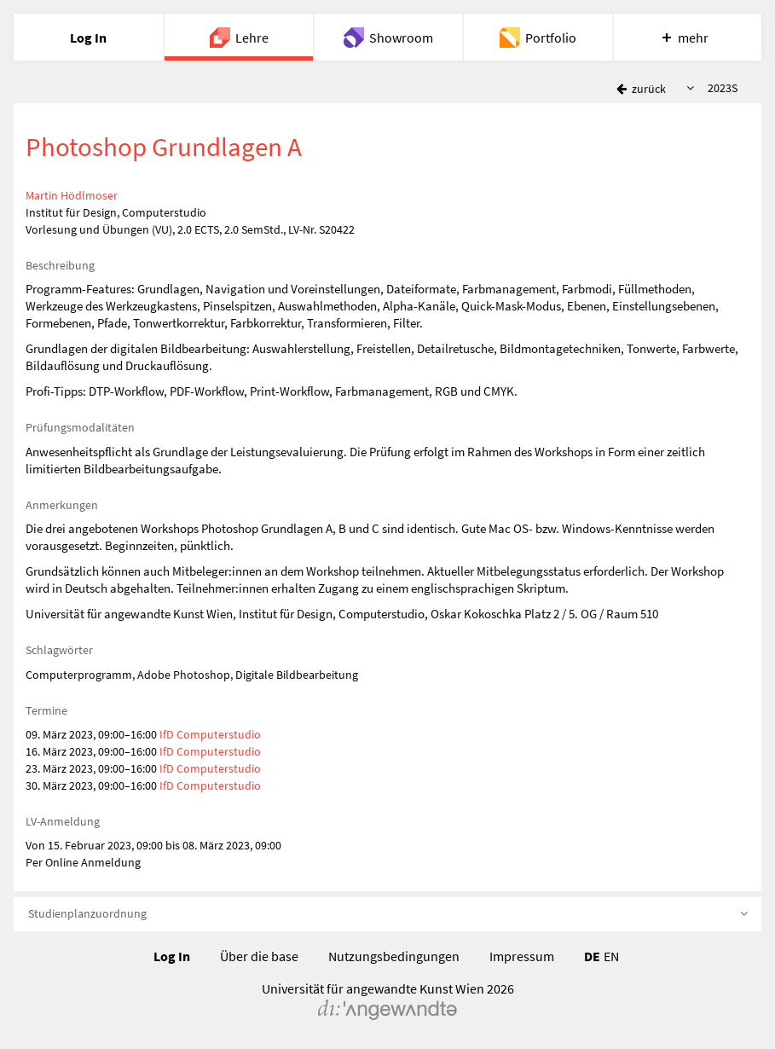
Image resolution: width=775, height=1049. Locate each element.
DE (592, 956)
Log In (171, 956)
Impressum (521, 956)
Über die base (259, 956)
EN (611, 956)
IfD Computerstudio (210, 734)
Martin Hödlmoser (72, 195)
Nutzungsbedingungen (394, 956)
